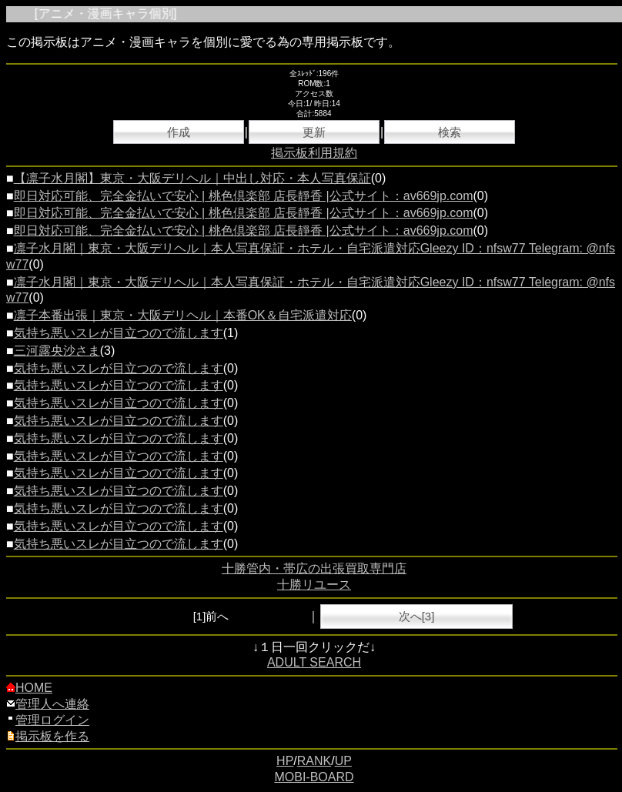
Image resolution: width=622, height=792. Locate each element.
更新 (314, 132)
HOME (29, 687)
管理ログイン (47, 720)
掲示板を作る (47, 736)
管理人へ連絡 (47, 703)
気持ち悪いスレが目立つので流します (118, 332)
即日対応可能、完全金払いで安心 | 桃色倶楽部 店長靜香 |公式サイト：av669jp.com (243, 195)
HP (284, 760)
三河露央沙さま (57, 350)
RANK (314, 760)
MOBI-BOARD (313, 777)
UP (343, 760)
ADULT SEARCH (314, 662)
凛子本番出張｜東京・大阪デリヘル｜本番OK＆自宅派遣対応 (183, 315)
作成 (178, 132)
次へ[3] (417, 616)
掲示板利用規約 (314, 152)
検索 (449, 132)
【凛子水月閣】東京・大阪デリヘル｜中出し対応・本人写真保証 (192, 178)
